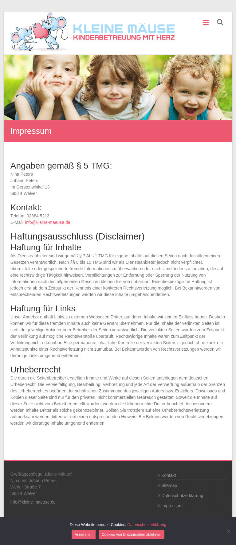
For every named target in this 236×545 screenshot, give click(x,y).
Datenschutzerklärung (182, 495)
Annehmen (83, 534)
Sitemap (169, 485)
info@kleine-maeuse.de (47, 222)
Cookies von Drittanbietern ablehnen (131, 534)
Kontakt (168, 475)
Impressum (172, 505)
